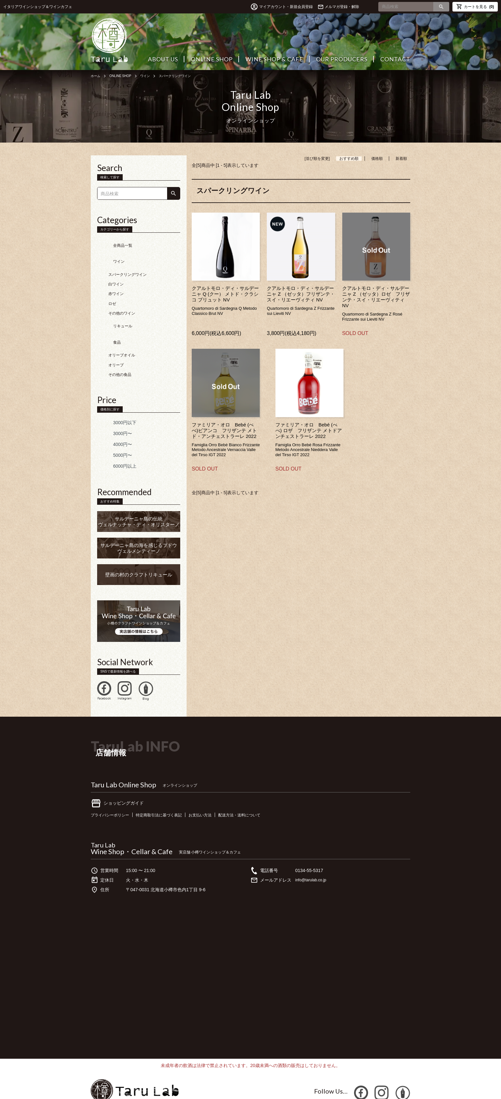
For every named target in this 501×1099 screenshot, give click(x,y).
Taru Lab (103, 819)
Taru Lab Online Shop (123, 759)
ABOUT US (163, 59)
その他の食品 (119, 349)
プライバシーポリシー (113, 789)
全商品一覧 (113, 242)
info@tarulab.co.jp (313, 854)
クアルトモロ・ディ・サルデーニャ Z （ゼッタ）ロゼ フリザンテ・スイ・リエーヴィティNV (376, 296)
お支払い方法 (216, 789)
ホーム (96, 76)
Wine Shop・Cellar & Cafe (132, 826)
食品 (107, 320)
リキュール (113, 310)
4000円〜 (113, 418)
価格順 (377, 158)
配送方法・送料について (260, 789)
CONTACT (395, 59)
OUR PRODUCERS (341, 59)
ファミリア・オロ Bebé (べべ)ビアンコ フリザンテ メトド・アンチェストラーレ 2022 (224, 430)
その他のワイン (121, 300)
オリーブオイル (121, 329)
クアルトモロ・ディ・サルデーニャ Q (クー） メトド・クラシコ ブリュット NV (225, 293)
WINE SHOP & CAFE (274, 59)
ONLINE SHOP (212, 59)
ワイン (152, 76)
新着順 (401, 158)
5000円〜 (113, 429)
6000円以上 (115, 440)
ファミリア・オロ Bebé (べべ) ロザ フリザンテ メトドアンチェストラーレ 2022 (308, 430)
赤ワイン (116, 281)
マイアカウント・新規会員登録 (271, 6)
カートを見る (475, 7)
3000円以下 (115, 397)
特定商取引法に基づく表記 (169, 789)
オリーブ (116, 339)
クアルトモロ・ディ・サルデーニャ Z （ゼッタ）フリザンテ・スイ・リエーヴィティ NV (301, 293)
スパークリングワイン (186, 76)
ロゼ (112, 291)
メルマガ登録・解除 (342, 6)
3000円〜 (113, 407)
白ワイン (116, 271)
